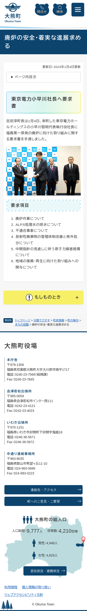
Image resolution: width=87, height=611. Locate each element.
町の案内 (73, 320)
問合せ (42, 12)
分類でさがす (41, 320)
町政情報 (58, 320)
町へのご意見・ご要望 (43, 501)
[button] (43, 297)
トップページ (22, 320)
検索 (60, 12)
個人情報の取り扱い (36, 587)
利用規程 (10, 587)
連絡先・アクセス (44, 490)
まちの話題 (22, 324)
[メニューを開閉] (77, 9)
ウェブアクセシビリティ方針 (23, 595)
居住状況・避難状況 (45, 571)
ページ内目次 (25, 77)
